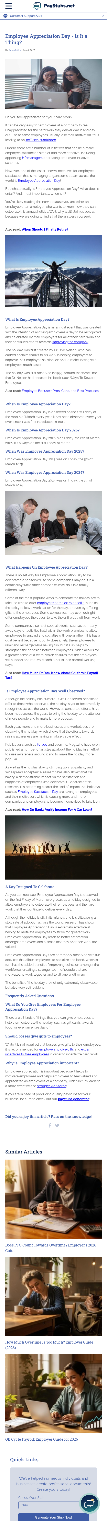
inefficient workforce (40, 140)
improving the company (70, 342)
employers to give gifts (56, 1049)
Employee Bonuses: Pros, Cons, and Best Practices (60, 391)
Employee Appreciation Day (39, 181)
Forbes (42, 744)
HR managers (32, 158)
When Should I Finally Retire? (45, 229)
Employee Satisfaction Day (38, 792)
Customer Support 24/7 (26, 15)
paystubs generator (73, 1099)
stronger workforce (51, 1086)
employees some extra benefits (60, 603)
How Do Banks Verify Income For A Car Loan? (57, 810)
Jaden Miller (15, 50)
